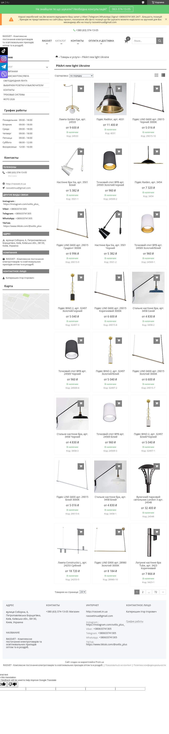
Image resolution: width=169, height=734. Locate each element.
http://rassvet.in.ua (16, 183)
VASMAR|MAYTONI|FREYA (16, 76)
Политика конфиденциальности (149, 665)
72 (155, 592)
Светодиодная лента (15, 80)
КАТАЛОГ (60, 40)
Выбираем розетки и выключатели (23, 85)
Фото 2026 (9, 99)
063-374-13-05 (121, 9)
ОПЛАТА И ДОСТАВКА (101, 40)
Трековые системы (14, 94)
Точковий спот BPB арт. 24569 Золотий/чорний (110, 183)
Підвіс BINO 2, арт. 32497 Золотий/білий (110, 372)
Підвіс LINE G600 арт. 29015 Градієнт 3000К (72, 246)
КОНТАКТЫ (77, 40)
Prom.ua (100, 662)
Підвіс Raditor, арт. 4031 (110, 119)
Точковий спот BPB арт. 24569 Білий (110, 435)
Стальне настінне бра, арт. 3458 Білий (110, 498)
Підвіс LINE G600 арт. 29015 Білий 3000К (72, 498)
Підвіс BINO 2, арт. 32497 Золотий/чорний (72, 309)
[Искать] (159, 40)
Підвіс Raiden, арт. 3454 (148, 182)
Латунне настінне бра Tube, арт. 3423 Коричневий (148, 565)
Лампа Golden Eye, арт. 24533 (72, 120)
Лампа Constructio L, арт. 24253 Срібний (72, 564)
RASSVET (47, 40)
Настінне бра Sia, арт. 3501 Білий (72, 183)
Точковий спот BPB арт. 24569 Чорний (72, 372)
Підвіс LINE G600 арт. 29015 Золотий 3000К (148, 372)
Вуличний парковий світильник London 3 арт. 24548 (148, 500)
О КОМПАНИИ (10, 71)
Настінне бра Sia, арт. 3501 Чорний (110, 246)
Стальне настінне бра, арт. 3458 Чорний (72, 435)
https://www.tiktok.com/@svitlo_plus (22, 226)
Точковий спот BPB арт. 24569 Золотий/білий (148, 246)
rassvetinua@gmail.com (18, 188)
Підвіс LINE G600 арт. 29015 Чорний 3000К (148, 120)
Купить (81, 89)
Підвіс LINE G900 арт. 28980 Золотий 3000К (110, 564)
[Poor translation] (12, 684)
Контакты (8, 90)
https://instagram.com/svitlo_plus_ (21, 204)
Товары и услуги (69, 57)
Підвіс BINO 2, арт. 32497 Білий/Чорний (148, 435)
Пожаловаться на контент (118, 665)
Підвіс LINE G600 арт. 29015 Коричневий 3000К (110, 309)
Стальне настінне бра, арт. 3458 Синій (148, 309)
